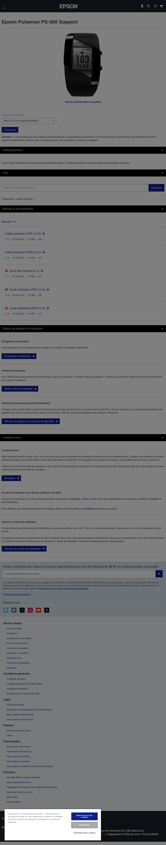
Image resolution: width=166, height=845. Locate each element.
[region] (53, 825)
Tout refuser (84, 825)
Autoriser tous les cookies (84, 816)
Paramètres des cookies (84, 833)
